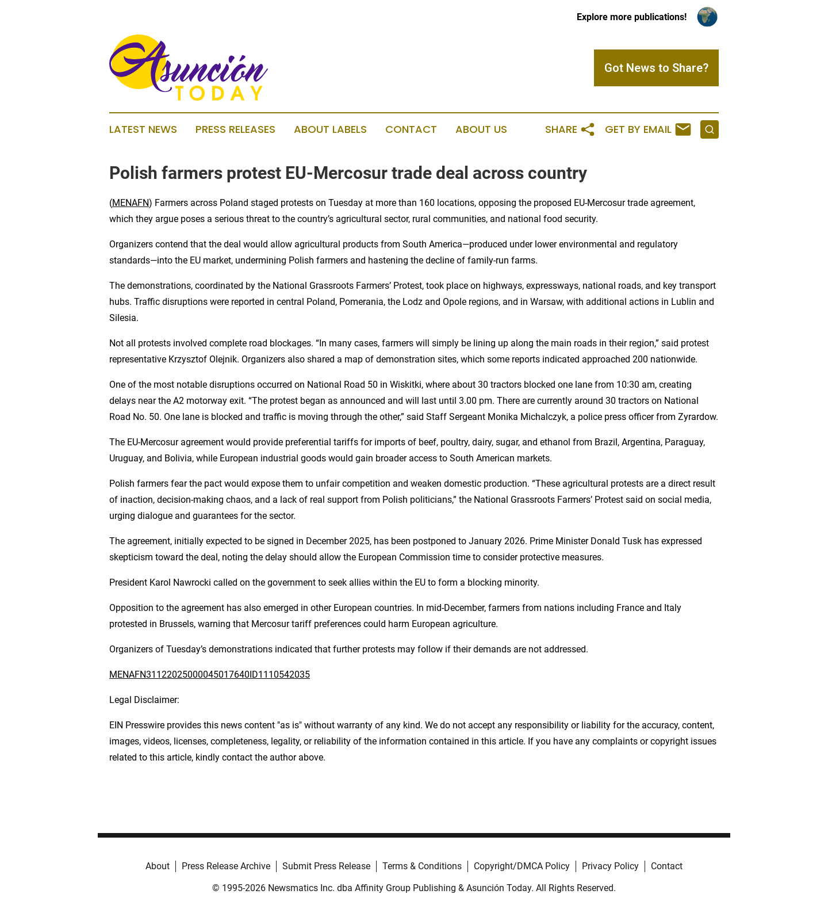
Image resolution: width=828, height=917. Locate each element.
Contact (411, 129)
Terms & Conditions (422, 866)
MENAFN (130, 202)
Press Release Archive (226, 866)
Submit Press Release (326, 866)
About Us (481, 129)
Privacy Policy (610, 866)
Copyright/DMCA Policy (522, 866)
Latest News (143, 129)
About (157, 866)
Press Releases (235, 129)
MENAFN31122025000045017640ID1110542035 (209, 674)
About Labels (330, 129)
